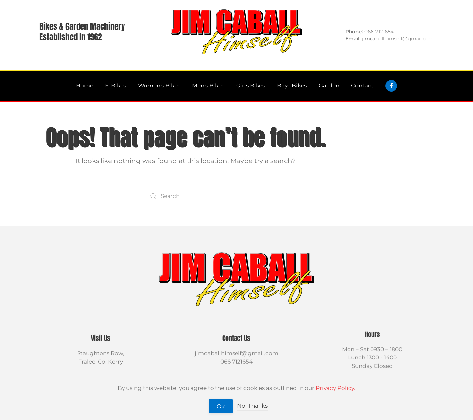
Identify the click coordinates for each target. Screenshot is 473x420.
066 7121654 (236, 361)
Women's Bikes (159, 85)
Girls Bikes (250, 85)
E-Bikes (115, 85)
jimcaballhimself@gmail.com (236, 352)
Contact (362, 85)
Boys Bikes (292, 85)
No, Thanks (252, 405)
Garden (329, 85)
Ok (221, 406)
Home (84, 85)
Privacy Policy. (335, 388)
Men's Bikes (208, 85)
